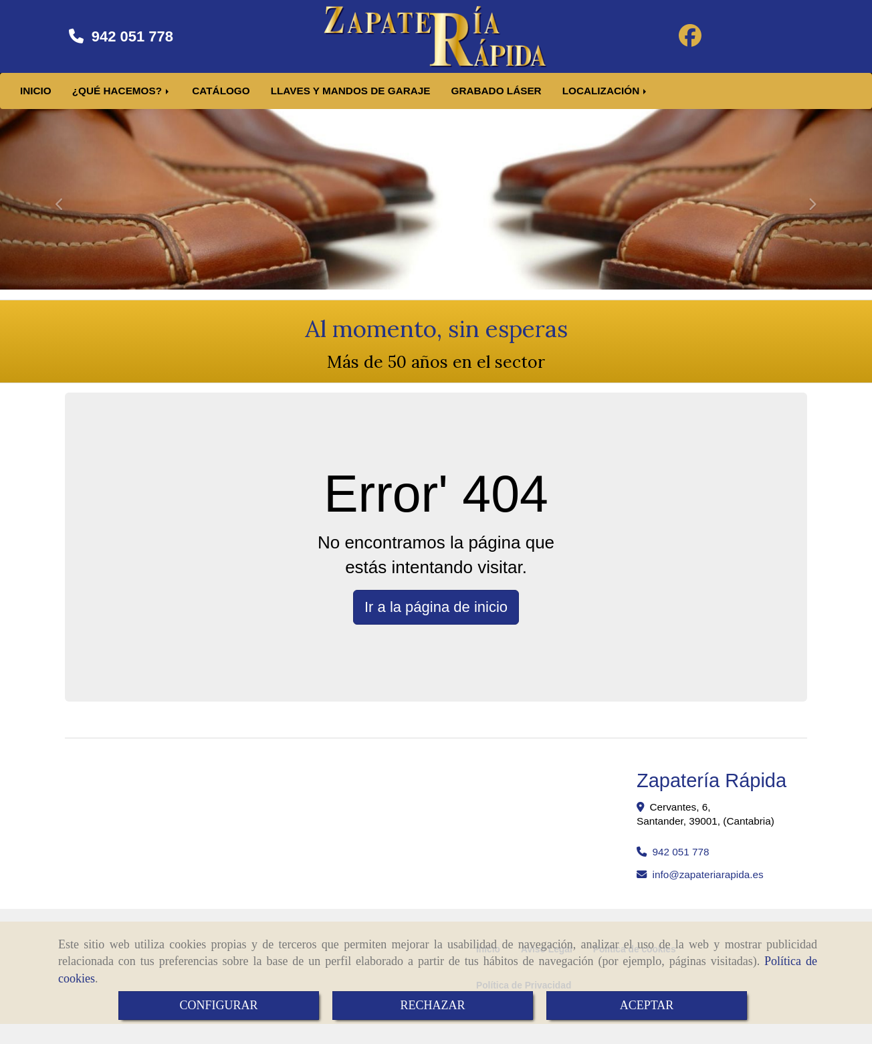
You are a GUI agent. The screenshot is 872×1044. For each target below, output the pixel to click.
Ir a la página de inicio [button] (436, 613)
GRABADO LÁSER (496, 97)
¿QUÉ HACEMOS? (122, 97)
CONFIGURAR (218, 1005)
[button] (65, 204)
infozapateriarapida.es (708, 881)
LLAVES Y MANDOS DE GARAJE (351, 97)
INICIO (35, 97)
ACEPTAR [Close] (647, 1005)
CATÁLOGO (220, 97)
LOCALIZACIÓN (605, 97)
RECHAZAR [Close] (432, 1005)
